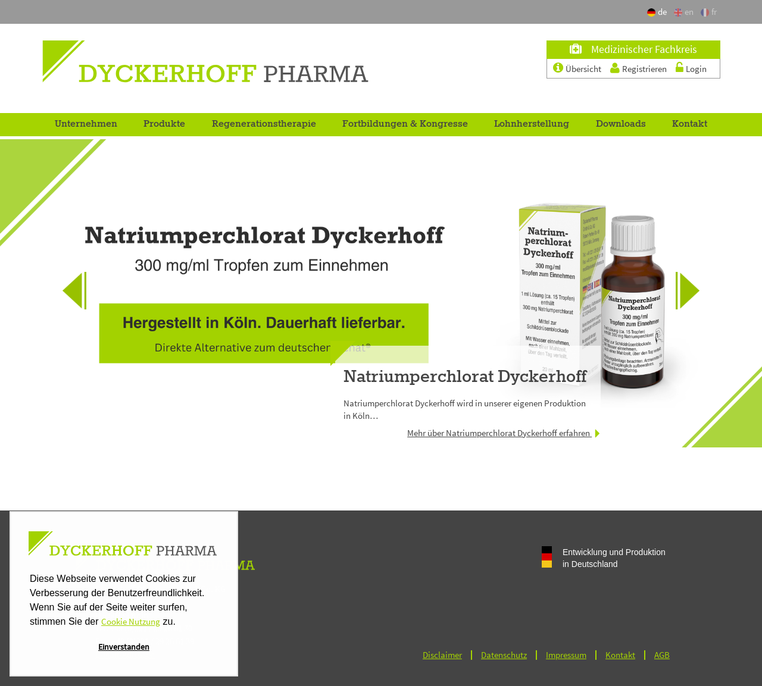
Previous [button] (65, 313)
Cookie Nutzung (130, 621)
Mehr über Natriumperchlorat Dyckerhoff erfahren (504, 432)
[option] (381, 293)
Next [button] (696, 313)
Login (696, 68)
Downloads (621, 124)
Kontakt (689, 124)
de (658, 11)
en (683, 11)
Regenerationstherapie (264, 124)
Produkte (164, 124)
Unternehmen (86, 124)
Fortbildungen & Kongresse (405, 124)
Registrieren (645, 68)
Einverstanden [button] (123, 646)
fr (708, 11)
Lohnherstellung (531, 124)
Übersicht (584, 68)
